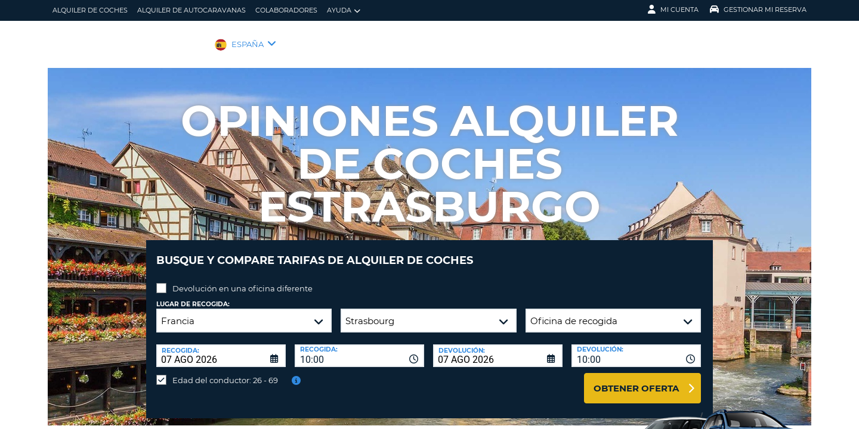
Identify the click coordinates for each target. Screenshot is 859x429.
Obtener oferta (636, 379)
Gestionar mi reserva (758, 9)
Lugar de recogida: (193, 295)
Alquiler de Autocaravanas (191, 10)
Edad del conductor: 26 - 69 (225, 371)
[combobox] (359, 347)
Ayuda (343, 10)
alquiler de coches (90, 10)
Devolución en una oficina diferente (242, 279)
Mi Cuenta (673, 9)
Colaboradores (286, 10)
